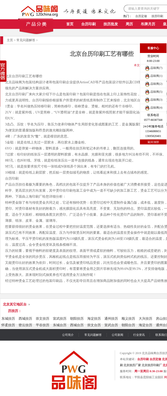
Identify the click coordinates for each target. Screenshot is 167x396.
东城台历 (59, 325)
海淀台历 (145, 325)
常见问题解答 (25, 40)
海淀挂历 (94, 318)
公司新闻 (117, 335)
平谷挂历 (42, 325)
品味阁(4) (153, 107)
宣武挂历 (59, 318)
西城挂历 (25, 318)
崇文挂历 (42, 318)
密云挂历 (25, 325)
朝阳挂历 (77, 318)
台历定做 (141, 16)
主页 (10, 40)
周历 (129, 24)
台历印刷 (88, 24)
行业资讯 (139, 335)
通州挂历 (111, 318)
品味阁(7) (153, 68)
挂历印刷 (157, 16)
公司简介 (68, 335)
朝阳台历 (128, 325)
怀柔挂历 (8, 325)
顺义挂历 (128, 318)
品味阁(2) (153, 83)
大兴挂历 (145, 318)
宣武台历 (111, 325)
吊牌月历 (148, 24)
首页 (69, 24)
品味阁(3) (153, 99)
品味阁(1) (153, 76)
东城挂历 (8, 318)
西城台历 (77, 325)
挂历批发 (110, 24)
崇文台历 (94, 325)
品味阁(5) (153, 91)
